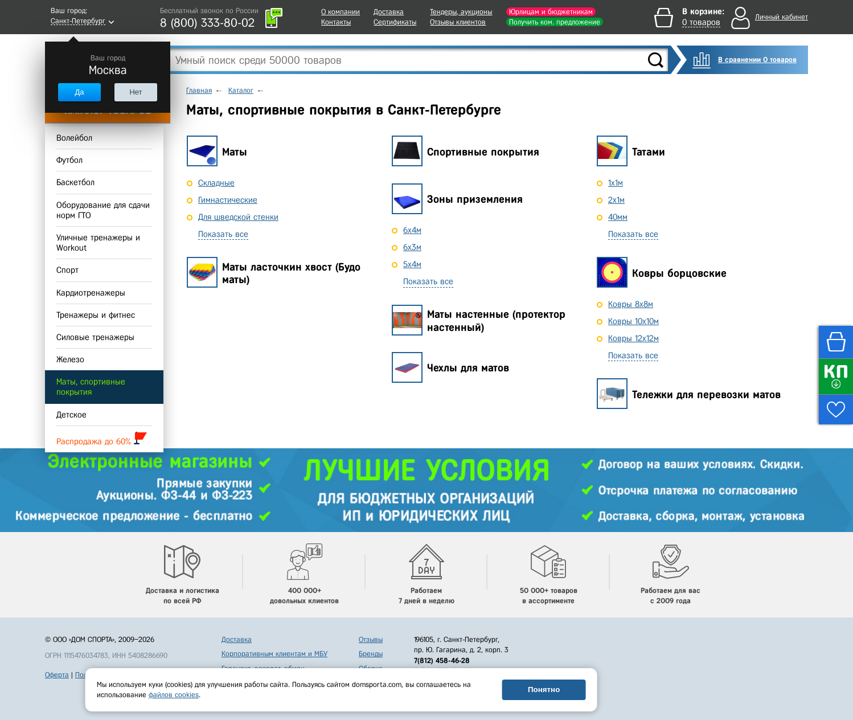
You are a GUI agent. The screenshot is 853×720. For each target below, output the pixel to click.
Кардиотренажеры (90, 292)
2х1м (616, 199)
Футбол (69, 160)
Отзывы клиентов (458, 22)
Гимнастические (227, 199)
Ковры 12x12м (633, 338)
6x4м (412, 230)
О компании (340, 11)
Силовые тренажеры (95, 337)
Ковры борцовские (679, 273)
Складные (216, 182)
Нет (135, 92)
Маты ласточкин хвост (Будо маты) (291, 273)
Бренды (371, 653)
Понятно (544, 689)
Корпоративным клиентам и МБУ (274, 653)
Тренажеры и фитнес (95, 315)
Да (79, 92)
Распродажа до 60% (101, 439)
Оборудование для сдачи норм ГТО (103, 210)
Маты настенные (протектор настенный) (496, 321)
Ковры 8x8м (630, 304)
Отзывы (371, 639)
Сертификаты (395, 22)
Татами (648, 151)
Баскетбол (75, 182)
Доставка (389, 11)
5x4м (412, 264)
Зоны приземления (475, 199)
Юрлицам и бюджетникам (551, 11)
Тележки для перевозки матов (706, 394)
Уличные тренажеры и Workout (98, 242)
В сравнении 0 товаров (757, 59)
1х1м (615, 182)
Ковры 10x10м (633, 321)
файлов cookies (174, 694)
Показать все (223, 234)
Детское (71, 414)
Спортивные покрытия (483, 151)
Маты (234, 151)
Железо (70, 359)
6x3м (412, 247)
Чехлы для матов (468, 367)
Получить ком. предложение (554, 22)
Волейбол (74, 137)
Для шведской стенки (238, 217)
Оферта (57, 674)
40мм (618, 217)
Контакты (336, 22)
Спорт (67, 270)
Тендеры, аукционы (461, 11)
